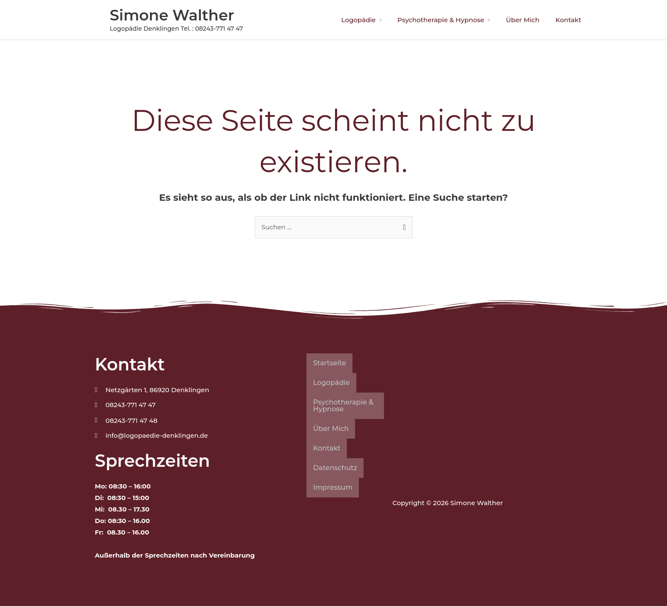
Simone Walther (172, 15)
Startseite (329, 363)
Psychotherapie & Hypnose (448, 20)
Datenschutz (335, 468)
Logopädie (369, 20)
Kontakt (570, 20)
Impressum (332, 488)
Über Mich (527, 20)
